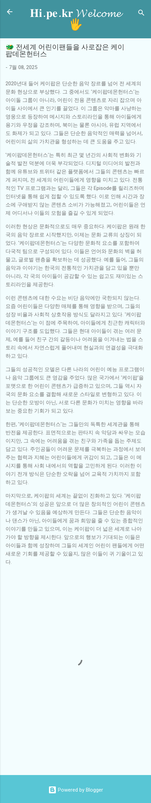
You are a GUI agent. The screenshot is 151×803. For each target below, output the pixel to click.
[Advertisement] (78, 754)
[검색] (141, 14)
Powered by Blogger (75, 790)
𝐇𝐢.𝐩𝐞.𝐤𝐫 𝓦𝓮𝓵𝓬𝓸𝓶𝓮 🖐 (75, 19)
